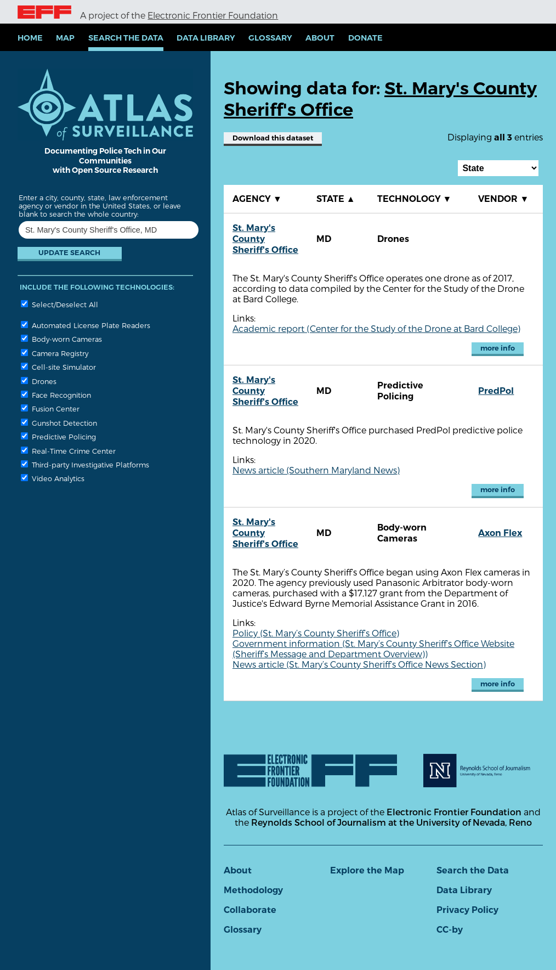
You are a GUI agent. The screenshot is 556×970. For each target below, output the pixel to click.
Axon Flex (500, 533)
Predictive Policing (58, 436)
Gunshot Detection (59, 423)
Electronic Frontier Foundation (212, 15)
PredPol (496, 391)
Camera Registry (54, 353)
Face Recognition (56, 395)
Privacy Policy (467, 910)
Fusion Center (50, 408)
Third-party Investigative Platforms (85, 464)
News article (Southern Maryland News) (316, 470)
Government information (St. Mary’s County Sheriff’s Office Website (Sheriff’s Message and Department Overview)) (373, 648)
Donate (365, 38)
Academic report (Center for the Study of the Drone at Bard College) (376, 328)
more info (497, 348)
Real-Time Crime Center (68, 451)
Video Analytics (52, 478)
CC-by (449, 929)
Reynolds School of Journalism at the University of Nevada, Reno (391, 822)
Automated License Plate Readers (85, 325)
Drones (38, 381)
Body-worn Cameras (61, 339)
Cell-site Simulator (58, 367)
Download (272, 138)
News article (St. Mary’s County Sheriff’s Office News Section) (359, 664)
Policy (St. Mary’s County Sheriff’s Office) (315, 633)
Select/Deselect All (59, 304)
